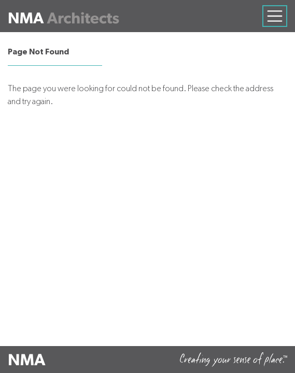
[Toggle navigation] (274, 16)
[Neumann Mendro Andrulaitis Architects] (63, 16)
